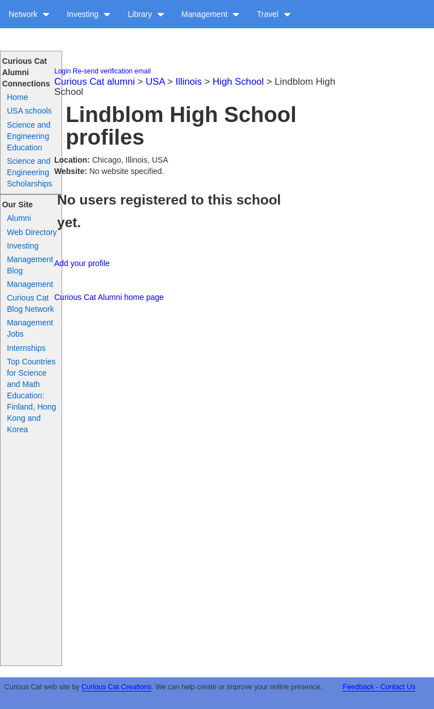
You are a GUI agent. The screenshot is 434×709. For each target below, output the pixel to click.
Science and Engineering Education (28, 136)
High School (238, 81)
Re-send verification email (112, 71)
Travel (273, 14)
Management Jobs (30, 328)
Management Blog (30, 265)
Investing (89, 14)
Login (62, 71)
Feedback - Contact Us (378, 687)
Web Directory (32, 232)
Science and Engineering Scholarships (29, 172)
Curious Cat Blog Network (30, 303)
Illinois (189, 81)
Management (210, 14)
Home (17, 97)
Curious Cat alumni (94, 81)
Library (146, 14)
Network (29, 14)
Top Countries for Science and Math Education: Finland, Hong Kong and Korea (31, 395)
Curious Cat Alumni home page (109, 297)
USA (155, 81)
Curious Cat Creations (116, 687)
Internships (26, 348)
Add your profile (82, 263)
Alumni (19, 218)
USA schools (29, 110)
